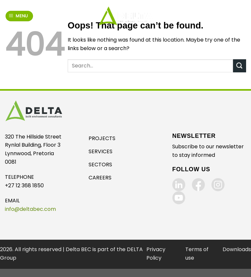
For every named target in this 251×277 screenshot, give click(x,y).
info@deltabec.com (30, 209)
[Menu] (19, 16)
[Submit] (239, 65)
